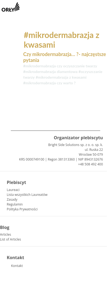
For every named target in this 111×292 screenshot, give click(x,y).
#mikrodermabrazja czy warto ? (49, 83)
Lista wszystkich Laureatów (27, 194)
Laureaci (13, 189)
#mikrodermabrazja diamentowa (50, 71)
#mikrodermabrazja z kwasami (61, 77)
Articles (5, 234)
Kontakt (17, 265)
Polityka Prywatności (22, 209)
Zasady (12, 199)
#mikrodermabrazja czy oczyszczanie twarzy (60, 66)
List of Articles (10, 239)
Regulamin (15, 204)
